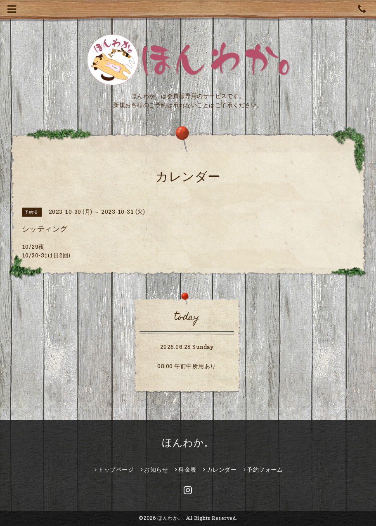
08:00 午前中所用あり (186, 365)
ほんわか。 (188, 443)
